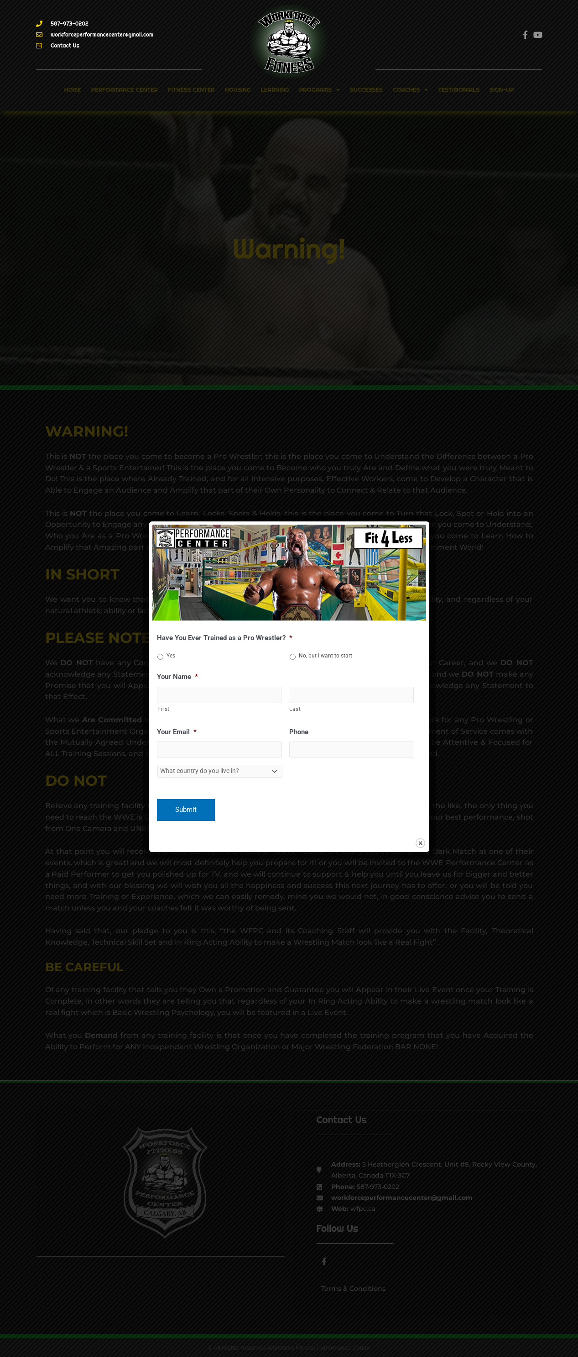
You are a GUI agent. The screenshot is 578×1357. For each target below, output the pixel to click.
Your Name (177, 676)
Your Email (177, 731)
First (163, 709)
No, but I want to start (325, 655)
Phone (298, 731)
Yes (171, 655)
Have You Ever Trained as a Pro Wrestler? (224, 637)
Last (295, 709)
